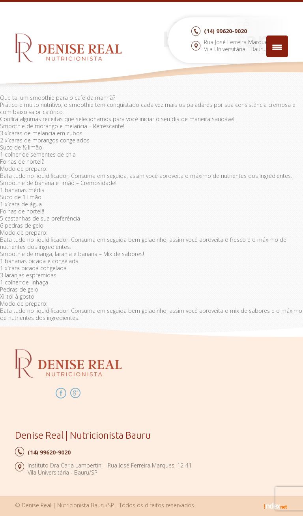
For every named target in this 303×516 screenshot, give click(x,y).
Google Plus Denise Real (75, 393)
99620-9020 (225, 31)
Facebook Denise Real (61, 393)
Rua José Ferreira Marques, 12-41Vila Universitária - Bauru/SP (246, 45)
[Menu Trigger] (277, 46)
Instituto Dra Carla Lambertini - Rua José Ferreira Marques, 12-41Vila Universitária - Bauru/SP (110, 469)
